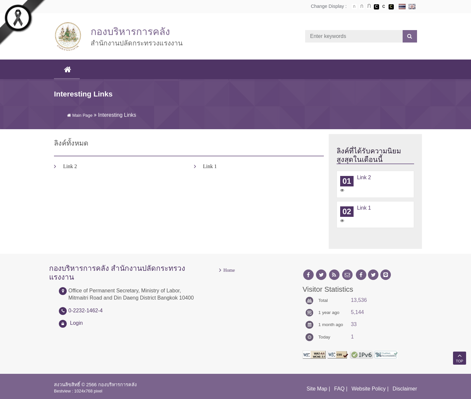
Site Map (316, 388)
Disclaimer (404, 388)
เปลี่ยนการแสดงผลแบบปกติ (383, 6)
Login (76, 323)
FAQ (339, 388)
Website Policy (369, 388)
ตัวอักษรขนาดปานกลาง (361, 6)
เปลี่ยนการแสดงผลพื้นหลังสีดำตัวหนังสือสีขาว (376, 6)
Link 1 (210, 166)
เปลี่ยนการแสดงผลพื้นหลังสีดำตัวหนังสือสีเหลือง (391, 6)
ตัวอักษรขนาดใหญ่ (369, 6)
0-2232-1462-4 (85, 310)
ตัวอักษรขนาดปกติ (354, 6)
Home (229, 270)
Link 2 (70, 166)
